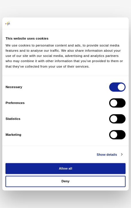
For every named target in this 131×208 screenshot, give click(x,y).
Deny (65, 181)
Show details (107, 154)
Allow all (65, 168)
